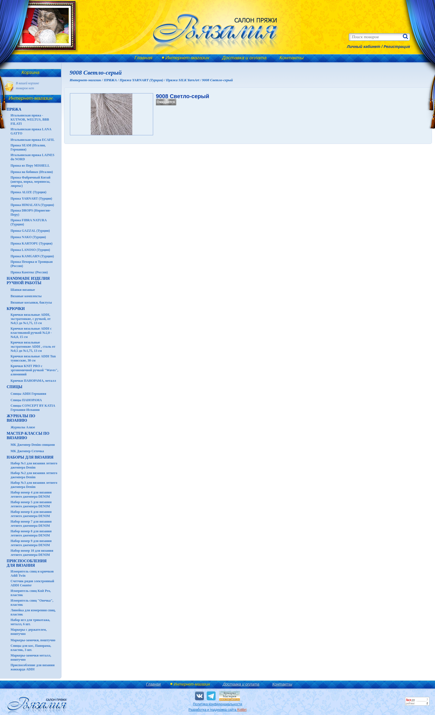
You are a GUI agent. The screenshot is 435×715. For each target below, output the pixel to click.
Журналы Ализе (23, 427)
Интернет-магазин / (87, 80)
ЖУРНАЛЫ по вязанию (21, 418)
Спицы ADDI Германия (28, 394)
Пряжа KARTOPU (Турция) (31, 243)
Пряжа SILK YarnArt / (184, 80)
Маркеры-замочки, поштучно (33, 640)
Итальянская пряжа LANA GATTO (31, 131)
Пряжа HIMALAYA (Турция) (32, 205)
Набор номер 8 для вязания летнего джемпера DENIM (31, 533)
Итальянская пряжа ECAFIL (33, 140)
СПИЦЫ (14, 387)
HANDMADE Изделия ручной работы (28, 280)
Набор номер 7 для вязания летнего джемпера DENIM (31, 524)
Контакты (292, 57)
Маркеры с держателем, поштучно (29, 632)
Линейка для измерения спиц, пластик (33, 612)
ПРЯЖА (14, 109)
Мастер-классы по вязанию (28, 435)
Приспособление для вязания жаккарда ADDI (33, 667)
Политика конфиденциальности (217, 704)
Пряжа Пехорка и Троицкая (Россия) (32, 264)
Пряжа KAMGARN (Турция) (32, 256)
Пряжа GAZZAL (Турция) (30, 231)
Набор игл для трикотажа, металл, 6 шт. (30, 622)
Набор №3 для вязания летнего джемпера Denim (34, 485)
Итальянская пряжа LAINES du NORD (32, 157)
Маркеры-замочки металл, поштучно (31, 657)
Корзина (31, 72)
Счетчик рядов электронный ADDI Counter (32, 583)
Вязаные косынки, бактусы (31, 302)
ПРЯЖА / (112, 80)
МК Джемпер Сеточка (27, 451)
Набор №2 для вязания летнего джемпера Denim (34, 475)
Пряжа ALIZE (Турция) (28, 192)
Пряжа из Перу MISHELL (30, 165)
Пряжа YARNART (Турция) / (143, 80)
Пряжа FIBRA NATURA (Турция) (29, 222)
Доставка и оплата (244, 57)
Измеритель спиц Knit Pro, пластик (31, 593)
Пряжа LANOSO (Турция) (30, 250)
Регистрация (397, 46)
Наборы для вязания (30, 457)
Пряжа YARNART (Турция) (31, 198)
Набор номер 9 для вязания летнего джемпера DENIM (31, 543)
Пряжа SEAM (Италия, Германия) (28, 147)
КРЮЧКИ (16, 309)
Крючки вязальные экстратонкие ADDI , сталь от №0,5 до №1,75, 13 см (33, 346)
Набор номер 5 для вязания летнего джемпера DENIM (31, 504)
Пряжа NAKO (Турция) (28, 237)
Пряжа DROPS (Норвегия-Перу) (31, 212)
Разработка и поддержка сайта (217, 710)
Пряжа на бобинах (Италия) (32, 172)
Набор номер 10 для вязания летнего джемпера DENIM (32, 553)
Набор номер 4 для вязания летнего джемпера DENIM (31, 494)
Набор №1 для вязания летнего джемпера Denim (34, 465)
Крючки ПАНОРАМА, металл (33, 381)
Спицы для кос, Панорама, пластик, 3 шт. (31, 648)
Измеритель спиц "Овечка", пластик (32, 603)
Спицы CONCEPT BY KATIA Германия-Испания (33, 408)
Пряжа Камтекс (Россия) (29, 272)
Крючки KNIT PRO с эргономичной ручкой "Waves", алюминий (34, 370)
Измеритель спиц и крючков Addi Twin (32, 573)
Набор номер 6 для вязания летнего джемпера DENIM (31, 514)
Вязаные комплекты (26, 296)
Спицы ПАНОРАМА (26, 400)
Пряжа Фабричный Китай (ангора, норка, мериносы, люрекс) (30, 181)
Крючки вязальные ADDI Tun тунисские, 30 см (33, 358)
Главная (143, 57)
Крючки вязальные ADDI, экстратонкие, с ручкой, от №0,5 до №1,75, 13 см (30, 319)
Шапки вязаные (23, 290)
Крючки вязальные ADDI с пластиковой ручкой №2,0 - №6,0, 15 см (31, 333)
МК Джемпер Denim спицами (33, 445)
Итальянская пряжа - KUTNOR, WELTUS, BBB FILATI (30, 119)
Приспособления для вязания (27, 563)
